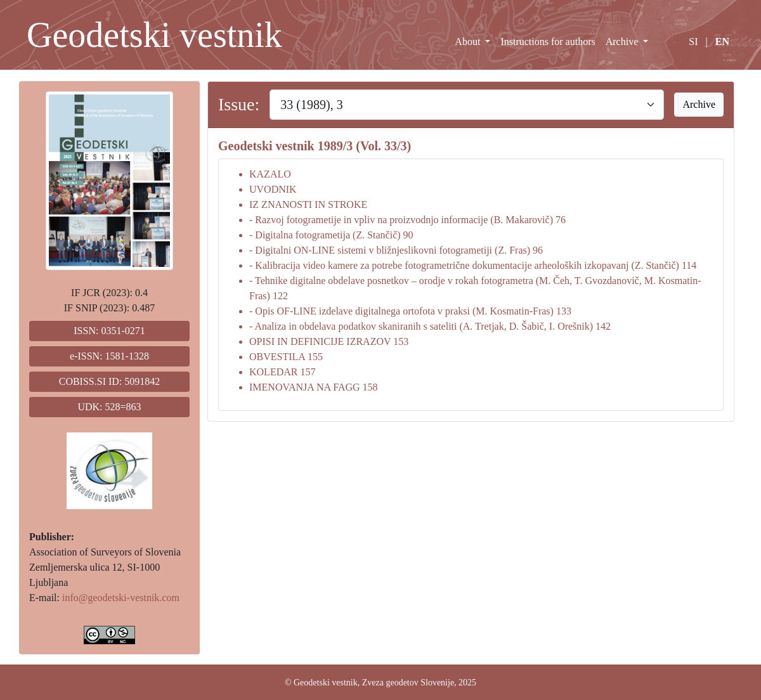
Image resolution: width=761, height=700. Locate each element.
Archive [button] (698, 104)
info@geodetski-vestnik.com (120, 597)
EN (722, 41)
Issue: (238, 104)
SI (693, 41)
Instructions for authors (547, 41)
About (469, 41)
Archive (623, 41)
